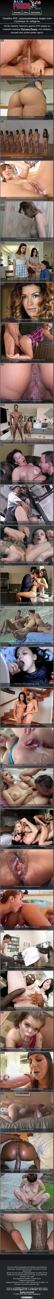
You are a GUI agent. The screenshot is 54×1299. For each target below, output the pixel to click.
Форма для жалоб (27, 1292)
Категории (17, 12)
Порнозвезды (35, 12)
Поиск (26, 12)
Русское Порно (29, 29)
